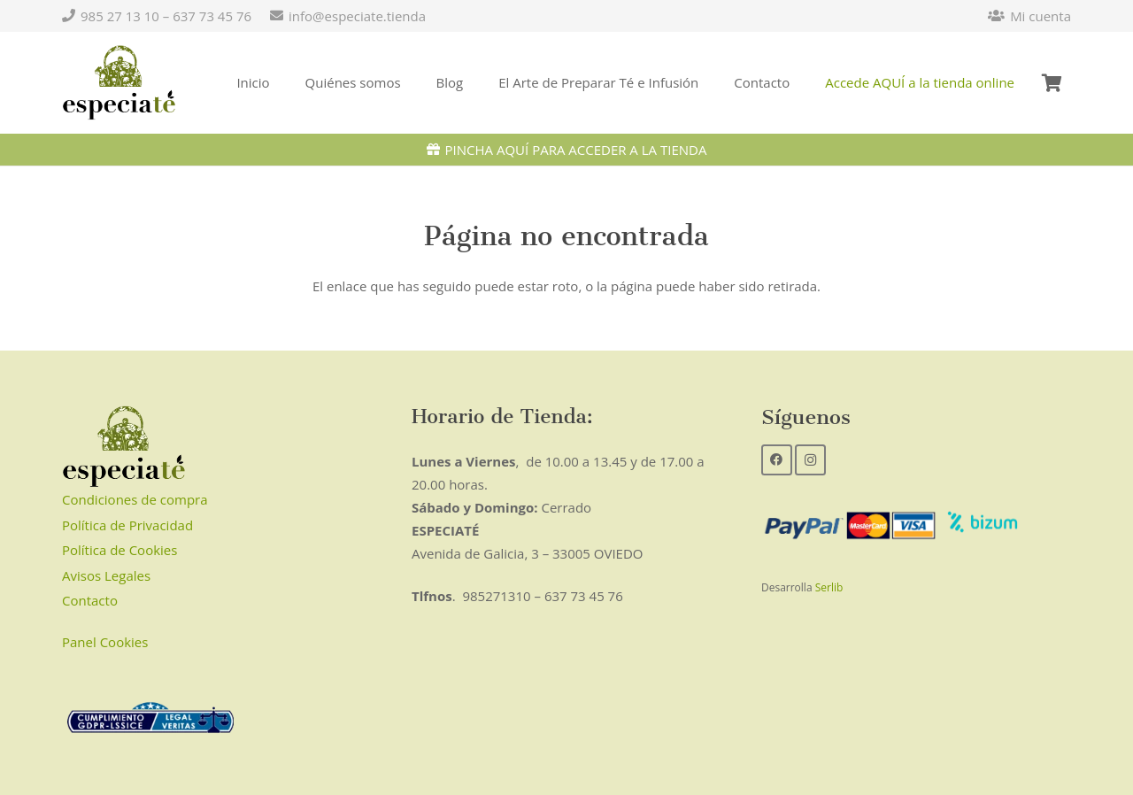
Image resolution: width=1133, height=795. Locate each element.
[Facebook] (776, 459)
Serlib (829, 587)
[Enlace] (119, 83)
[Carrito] (1051, 83)
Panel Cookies (105, 642)
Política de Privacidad (127, 525)
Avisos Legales (106, 575)
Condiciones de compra (135, 499)
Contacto (90, 600)
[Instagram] (810, 459)
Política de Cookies (119, 550)
